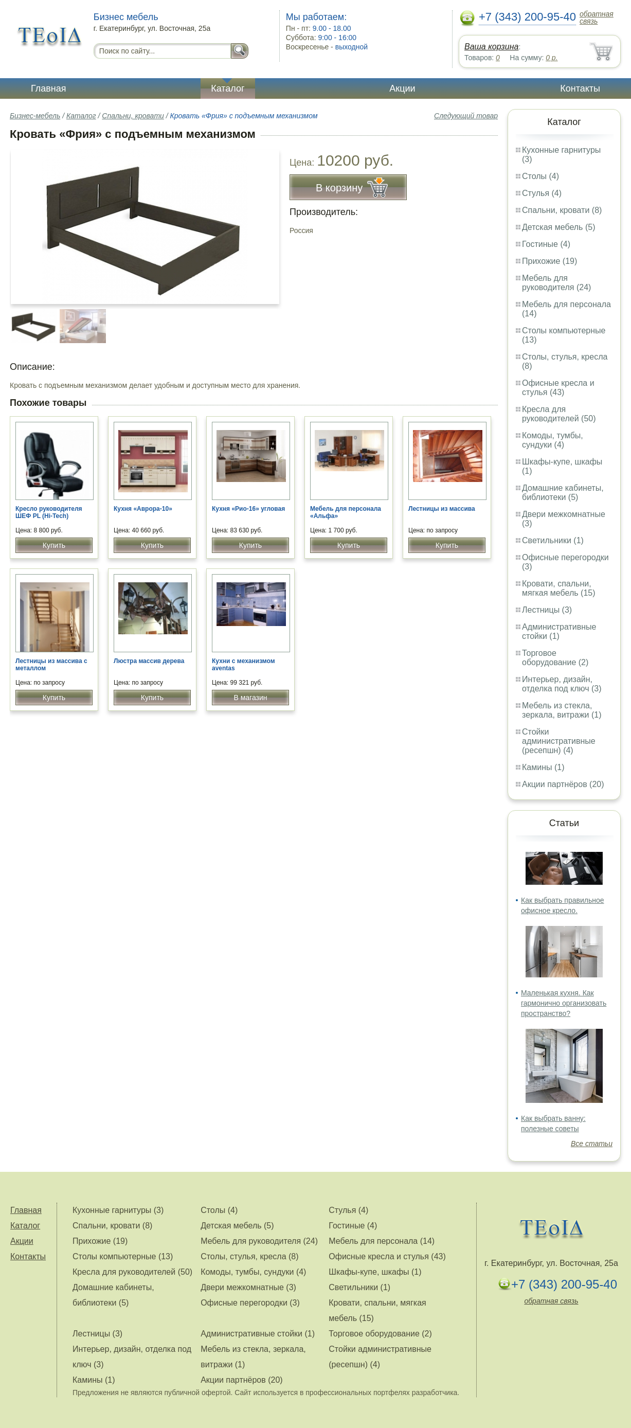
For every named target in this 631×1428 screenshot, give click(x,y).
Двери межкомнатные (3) (248, 1287)
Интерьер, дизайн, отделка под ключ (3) (562, 684)
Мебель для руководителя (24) (556, 283)
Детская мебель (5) (558, 227)
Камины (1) (543, 767)
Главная (48, 88)
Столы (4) (540, 176)
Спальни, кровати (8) (562, 210)
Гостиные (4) (546, 244)
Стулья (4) (542, 193)
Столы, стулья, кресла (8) (249, 1256)
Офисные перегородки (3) (250, 1302)
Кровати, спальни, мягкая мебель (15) (559, 588)
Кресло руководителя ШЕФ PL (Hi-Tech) (48, 512)
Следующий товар (466, 116)
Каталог (227, 88)
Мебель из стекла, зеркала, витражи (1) (562, 710)
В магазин (250, 697)
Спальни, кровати (133, 116)
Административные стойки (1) (559, 631)
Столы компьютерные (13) (123, 1256)
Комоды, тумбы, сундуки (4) (552, 440)
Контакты (580, 88)
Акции (402, 88)
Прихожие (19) (549, 261)
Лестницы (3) (547, 609)
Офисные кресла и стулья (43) (558, 388)
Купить (54, 545)
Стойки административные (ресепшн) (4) (559, 741)
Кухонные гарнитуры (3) (118, 1210)
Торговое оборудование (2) (555, 658)
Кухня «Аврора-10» (143, 508)
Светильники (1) (553, 540)
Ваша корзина (491, 46)
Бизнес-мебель (35, 116)
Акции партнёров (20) (563, 784)
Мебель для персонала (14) (382, 1241)
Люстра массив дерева (149, 661)
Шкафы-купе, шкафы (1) (375, 1272)
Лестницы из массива (441, 508)
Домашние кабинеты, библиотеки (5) (563, 493)
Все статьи (591, 1143)
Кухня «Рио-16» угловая (248, 508)
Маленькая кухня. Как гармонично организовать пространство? (563, 1003)
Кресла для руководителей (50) (559, 414)
